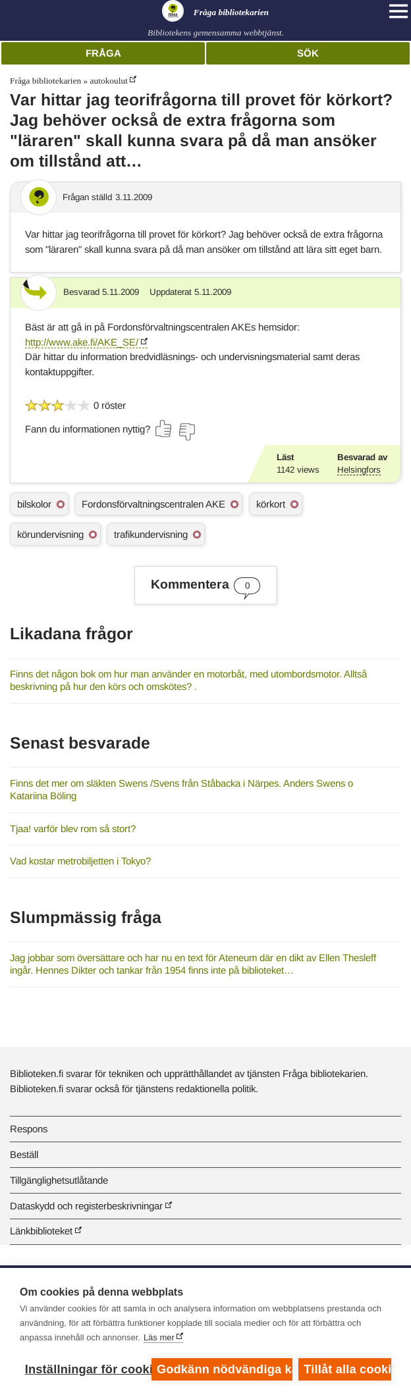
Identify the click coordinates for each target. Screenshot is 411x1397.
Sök (308, 53)
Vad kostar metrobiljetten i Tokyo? (80, 860)
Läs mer (159, 1337)
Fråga (103, 53)
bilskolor (34, 504)
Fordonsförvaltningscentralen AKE (153, 504)
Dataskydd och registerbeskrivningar (86, 1205)
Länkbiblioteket (41, 1230)
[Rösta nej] (186, 431)
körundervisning (50, 534)
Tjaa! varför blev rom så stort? (73, 828)
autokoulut (109, 81)
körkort (270, 504)
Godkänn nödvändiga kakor (224, 1369)
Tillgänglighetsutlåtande (59, 1180)
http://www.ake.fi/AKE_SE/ (81, 342)
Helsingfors (359, 470)
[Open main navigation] (398, 11)
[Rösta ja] (164, 428)
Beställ (24, 1154)
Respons (28, 1128)
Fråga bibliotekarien (45, 81)
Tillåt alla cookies (347, 1369)
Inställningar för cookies (85, 1369)
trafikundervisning (151, 534)
